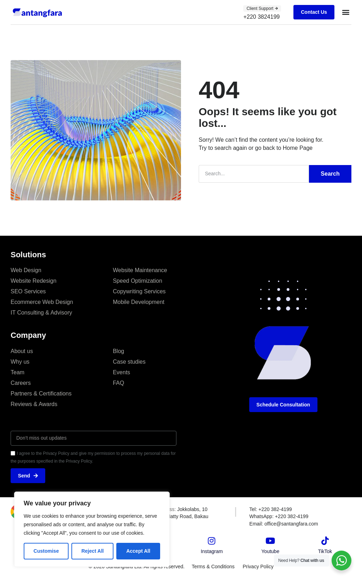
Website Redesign (34, 280)
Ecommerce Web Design (42, 302)
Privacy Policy (258, 566)
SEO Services (28, 291)
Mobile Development (138, 302)
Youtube (270, 551)
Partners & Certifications (41, 393)
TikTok (325, 551)
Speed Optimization (137, 280)
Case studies (129, 361)
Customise (46, 551)
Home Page (298, 148)
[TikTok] (325, 540)
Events (121, 372)
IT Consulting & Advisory (41, 312)
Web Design (26, 270)
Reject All (92, 551)
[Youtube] (270, 540)
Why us (20, 361)
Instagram (212, 551)
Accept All (138, 551)
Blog (118, 351)
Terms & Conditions (212, 566)
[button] (345, 12)
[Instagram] (212, 540)
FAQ (118, 383)
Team (17, 372)
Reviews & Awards (34, 404)
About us (22, 351)
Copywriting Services (139, 291)
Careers (21, 383)
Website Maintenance (140, 270)
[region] (92, 529)
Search (330, 173)
